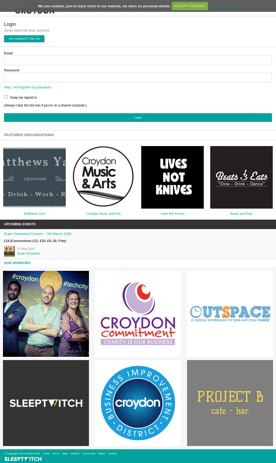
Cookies (75, 453)
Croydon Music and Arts (103, 214)
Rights (101, 453)
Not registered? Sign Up (24, 38)
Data (64, 453)
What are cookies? (223, 6)
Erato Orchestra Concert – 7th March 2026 (37, 234)
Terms (55, 453)
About (46, 453)
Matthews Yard (34, 214)
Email (8, 53)
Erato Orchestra (29, 253)
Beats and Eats (241, 214)
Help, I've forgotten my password (27, 87)
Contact (112, 453)
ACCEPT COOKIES (189, 6)
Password (11, 70)
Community (88, 453)
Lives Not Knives (172, 214)
